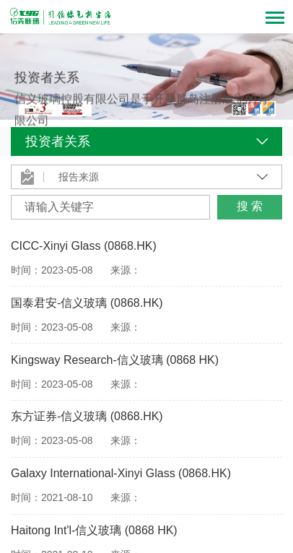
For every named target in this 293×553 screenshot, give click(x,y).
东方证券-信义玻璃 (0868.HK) (87, 416)
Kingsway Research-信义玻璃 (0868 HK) (115, 360)
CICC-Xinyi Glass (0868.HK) (84, 246)
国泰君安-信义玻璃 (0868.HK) (87, 303)
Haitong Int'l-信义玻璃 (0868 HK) (94, 530)
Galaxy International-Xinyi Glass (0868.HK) (121, 473)
